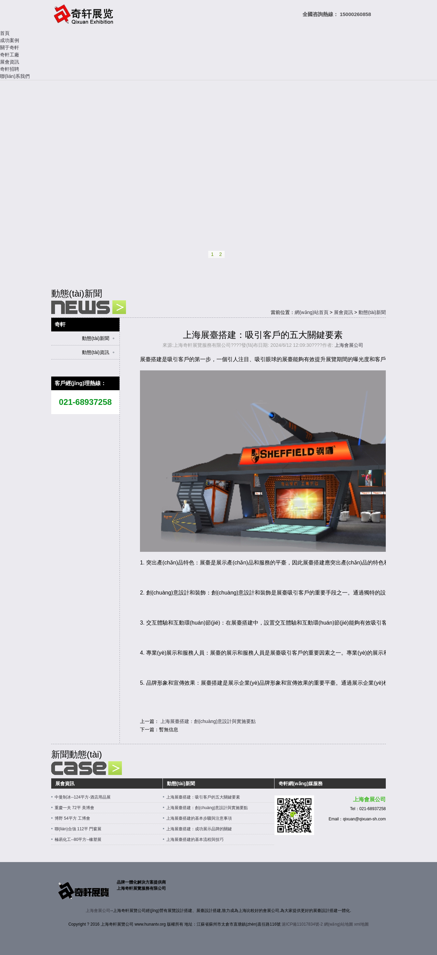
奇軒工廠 (9, 54)
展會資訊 (9, 62)
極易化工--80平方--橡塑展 (78, 839)
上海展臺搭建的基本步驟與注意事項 (199, 818)
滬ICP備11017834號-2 (302, 924)
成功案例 (9, 40)
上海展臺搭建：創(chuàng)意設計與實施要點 (208, 721)
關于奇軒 (9, 47)
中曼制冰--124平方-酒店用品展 (83, 797)
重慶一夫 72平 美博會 (74, 807)
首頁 (5, 33)
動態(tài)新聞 (372, 312)
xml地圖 (361, 924)
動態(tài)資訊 (95, 352)
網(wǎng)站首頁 (311, 312)
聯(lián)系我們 (15, 76)
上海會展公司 (349, 345)
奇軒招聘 (9, 69)
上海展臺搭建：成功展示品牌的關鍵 (199, 829)
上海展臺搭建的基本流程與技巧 (195, 839)
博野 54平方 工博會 (72, 818)
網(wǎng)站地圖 (338, 924)
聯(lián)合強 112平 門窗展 (78, 829)
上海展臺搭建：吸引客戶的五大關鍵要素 (203, 797)
